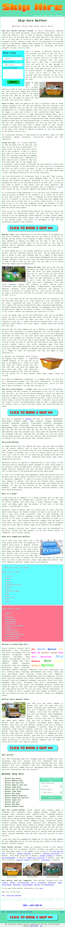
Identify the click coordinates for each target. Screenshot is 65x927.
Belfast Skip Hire (13, 774)
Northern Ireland (45, 880)
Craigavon (42, 882)
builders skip (15, 114)
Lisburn (5, 882)
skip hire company (39, 691)
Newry (60, 882)
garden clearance (24, 853)
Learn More (34, 926)
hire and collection (14, 735)
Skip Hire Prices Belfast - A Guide (17, 389)
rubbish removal (46, 855)
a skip (14, 404)
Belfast (29, 419)
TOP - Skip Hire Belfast (11, 895)
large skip (6, 116)
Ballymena (17, 885)
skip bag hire (40, 733)
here (41, 888)
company (60, 839)
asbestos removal (23, 860)
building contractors (51, 853)
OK (41, 926)
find (8, 759)
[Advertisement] (50, 152)
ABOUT (45, 15)
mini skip (38, 110)
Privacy (62, 911)
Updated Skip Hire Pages (25, 911)
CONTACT (51, 15)
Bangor (12, 882)
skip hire (46, 105)
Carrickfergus (23, 882)
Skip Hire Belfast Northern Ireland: (18, 31)
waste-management (9, 858)
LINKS (40, 15)
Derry (33, 882)
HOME (35, 15)
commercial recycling (35, 858)
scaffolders (46, 860)
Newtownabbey (27, 885)
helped (34, 839)
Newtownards (49, 885)
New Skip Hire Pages (12, 911)
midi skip (19, 112)
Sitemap (3, 911)
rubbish (47, 841)
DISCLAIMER (59, 15)
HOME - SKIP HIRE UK (32, 905)
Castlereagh (6, 885)
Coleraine (52, 882)
